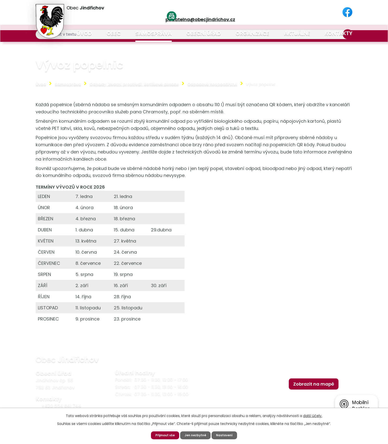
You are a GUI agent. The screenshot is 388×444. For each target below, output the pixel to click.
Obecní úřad (203, 33)
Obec (114, 33)
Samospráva (153, 33)
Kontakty (338, 33)
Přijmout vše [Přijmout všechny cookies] (162, 434)
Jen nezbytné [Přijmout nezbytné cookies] (196, 434)
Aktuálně (297, 33)
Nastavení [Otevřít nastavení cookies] (227, 434)
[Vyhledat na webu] (294, 12)
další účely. (312, 415)
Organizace (252, 33)
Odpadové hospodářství (212, 84)
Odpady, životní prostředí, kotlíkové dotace (134, 84)
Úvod (84, 33)
